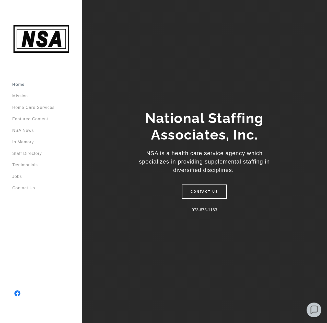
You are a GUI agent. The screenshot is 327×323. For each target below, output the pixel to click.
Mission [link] (20, 96)
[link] (40, 38)
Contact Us (204, 191)
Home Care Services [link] (33, 107)
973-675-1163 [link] (204, 210)
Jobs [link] (17, 176)
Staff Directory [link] (27, 153)
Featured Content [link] (30, 119)
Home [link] (18, 84)
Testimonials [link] (25, 165)
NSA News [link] (23, 130)
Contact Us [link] (23, 188)
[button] (314, 310)
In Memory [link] (23, 142)
